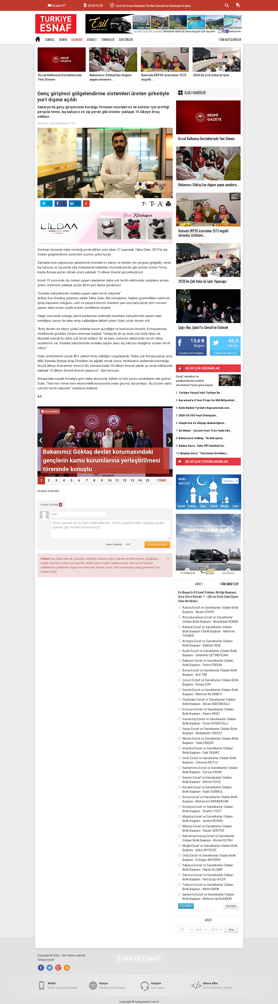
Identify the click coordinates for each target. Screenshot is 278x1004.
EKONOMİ (76, 39)
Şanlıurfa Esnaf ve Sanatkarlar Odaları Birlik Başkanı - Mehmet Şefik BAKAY (206, 896)
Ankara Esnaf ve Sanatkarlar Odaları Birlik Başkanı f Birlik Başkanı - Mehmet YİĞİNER (206, 631)
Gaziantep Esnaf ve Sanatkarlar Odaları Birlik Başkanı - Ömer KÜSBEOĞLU (207, 721)
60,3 (233, 340)
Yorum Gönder (51, 505)
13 (132, 480)
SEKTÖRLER (126, 39)
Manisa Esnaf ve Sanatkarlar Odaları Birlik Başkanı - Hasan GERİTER (205, 828)
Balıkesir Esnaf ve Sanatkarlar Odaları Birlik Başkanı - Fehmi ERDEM (205, 662)
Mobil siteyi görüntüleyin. (63, 985)
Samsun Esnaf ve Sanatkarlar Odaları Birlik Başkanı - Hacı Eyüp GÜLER (205, 877)
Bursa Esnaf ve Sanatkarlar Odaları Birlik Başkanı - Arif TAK (207, 672)
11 (117, 480)
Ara (231, 929)
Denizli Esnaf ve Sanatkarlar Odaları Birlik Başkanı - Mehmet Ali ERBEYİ (208, 692)
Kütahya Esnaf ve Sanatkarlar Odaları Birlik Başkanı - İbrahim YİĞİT (205, 809)
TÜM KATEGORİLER (230, 39)
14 (140, 480)
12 (125, 480)
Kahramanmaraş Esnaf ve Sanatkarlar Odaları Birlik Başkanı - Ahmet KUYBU (206, 838)
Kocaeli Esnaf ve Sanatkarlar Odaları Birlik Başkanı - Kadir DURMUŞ (205, 789)
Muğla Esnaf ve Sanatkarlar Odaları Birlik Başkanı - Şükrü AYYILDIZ (208, 848)
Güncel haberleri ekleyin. (218, 985)
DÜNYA (63, 39)
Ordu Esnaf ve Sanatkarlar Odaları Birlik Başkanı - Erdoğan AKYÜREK (207, 857)
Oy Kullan (186, 905)
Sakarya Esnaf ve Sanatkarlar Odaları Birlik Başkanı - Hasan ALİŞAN (205, 867)
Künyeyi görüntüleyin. (112, 985)
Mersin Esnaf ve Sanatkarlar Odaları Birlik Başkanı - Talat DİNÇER (208, 740)
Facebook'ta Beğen (191, 353)
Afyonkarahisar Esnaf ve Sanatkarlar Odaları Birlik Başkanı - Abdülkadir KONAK (208, 619)
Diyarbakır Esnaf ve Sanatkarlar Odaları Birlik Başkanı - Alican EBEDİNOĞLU (207, 701)
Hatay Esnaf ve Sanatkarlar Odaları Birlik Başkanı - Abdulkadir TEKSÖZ (207, 731)
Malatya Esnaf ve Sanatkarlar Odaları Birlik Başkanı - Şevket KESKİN (205, 818)
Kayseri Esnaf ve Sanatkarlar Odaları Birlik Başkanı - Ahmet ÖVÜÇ (205, 779)
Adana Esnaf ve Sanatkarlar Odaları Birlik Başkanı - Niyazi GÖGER (208, 609)
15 (147, 480)
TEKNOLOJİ (107, 39)
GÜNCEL (50, 39)
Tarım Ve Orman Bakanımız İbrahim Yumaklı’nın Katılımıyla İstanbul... (154, 5)
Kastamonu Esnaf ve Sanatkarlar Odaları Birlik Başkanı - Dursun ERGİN (208, 770)
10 (109, 480)
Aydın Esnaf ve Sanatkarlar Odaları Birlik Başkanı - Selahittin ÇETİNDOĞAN (207, 653)
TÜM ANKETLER (229, 583)
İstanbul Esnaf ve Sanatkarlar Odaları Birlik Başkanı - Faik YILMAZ (205, 750)
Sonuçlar (231, 905)
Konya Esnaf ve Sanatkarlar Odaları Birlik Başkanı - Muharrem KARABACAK (208, 799)
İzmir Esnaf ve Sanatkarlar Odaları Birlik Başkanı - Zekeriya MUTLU (207, 760)
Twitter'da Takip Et (225, 353)
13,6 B (197, 340)
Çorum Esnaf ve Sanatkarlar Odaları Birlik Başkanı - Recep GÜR (208, 682)
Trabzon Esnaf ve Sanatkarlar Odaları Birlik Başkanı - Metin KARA (205, 887)
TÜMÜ (161, 480)
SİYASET (92, 39)
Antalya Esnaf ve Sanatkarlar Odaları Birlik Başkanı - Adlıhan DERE (205, 643)
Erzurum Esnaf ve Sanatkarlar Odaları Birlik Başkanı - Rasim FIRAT (206, 711)
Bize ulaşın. (158, 985)
